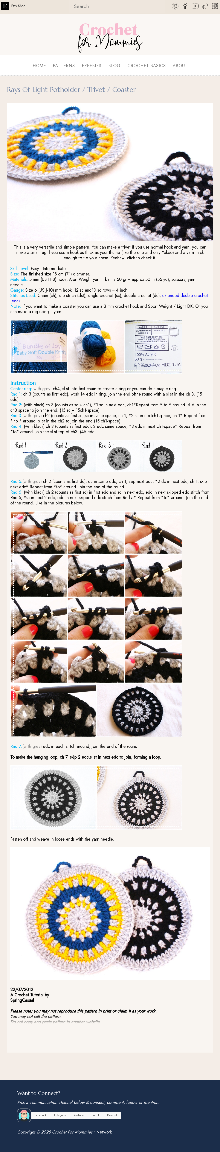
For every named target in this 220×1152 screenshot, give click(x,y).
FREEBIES (91, 66)
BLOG (114, 66)
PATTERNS (64, 66)
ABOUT (180, 66)
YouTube (79, 1115)
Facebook (40, 1115)
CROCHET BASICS (146, 66)
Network (104, 1132)
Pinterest (112, 1115)
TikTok (95, 1115)
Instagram (60, 1115)
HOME (39, 66)
